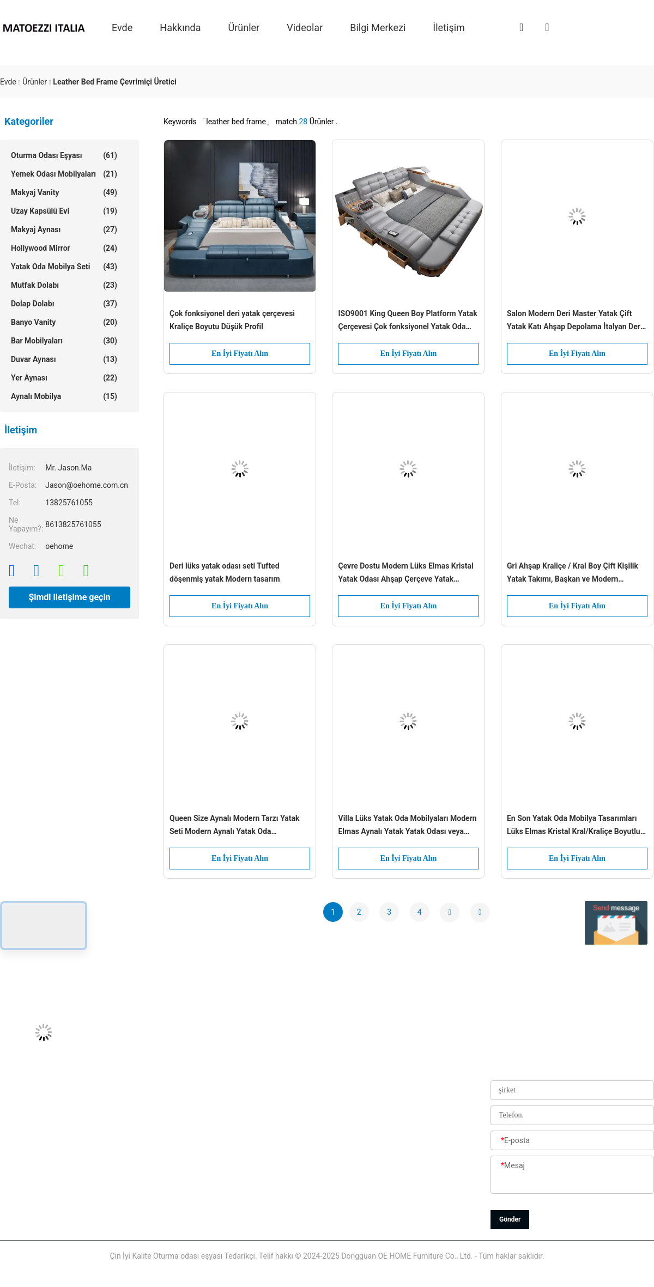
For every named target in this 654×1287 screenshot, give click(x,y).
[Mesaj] (572, 1175)
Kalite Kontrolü (269, 1144)
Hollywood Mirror (64, 248)
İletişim (449, 27)
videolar (305, 27)
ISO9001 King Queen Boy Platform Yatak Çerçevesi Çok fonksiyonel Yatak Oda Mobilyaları (407, 321)
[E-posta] (572, 1141)
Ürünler (244, 27)
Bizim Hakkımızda (275, 1071)
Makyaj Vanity (64, 192)
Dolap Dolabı (64, 304)
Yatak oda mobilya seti (64, 266)
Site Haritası (265, 1193)
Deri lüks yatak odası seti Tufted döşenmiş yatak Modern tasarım (224, 572)
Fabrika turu (266, 1120)
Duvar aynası (64, 359)
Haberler (259, 1169)
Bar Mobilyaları (64, 341)
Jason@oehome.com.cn (41, 1095)
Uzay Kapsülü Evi (64, 211)
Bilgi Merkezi (377, 27)
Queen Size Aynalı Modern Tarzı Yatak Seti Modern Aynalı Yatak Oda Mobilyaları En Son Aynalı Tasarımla (234, 826)
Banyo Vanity (64, 322)
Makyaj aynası (64, 229)
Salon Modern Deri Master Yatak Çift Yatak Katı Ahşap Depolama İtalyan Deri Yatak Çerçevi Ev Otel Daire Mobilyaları (575, 321)
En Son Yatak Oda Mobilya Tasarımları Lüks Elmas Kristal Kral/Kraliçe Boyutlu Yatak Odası (573, 826)
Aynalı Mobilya (64, 396)
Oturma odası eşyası (64, 155)
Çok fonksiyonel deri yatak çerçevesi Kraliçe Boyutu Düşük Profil (232, 320)
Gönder (509, 1219)
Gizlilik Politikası (272, 1218)
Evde (122, 27)
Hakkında (180, 27)
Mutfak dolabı (64, 285)
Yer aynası (64, 378)
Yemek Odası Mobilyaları (64, 174)
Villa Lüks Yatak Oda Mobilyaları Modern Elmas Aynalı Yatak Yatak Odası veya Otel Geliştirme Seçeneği (407, 826)
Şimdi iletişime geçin (69, 597)
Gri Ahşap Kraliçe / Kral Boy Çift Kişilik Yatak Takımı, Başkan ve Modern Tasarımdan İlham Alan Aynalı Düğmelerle (572, 573)
